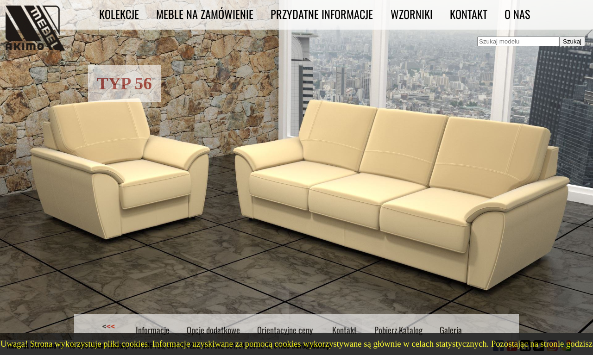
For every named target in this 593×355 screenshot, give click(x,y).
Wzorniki (412, 14)
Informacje (153, 330)
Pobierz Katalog (398, 330)
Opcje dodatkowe (213, 330)
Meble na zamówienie (204, 14)
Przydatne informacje (322, 14)
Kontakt (468, 14)
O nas (517, 14)
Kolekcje (119, 14)
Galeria (451, 330)
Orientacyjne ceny (285, 330)
